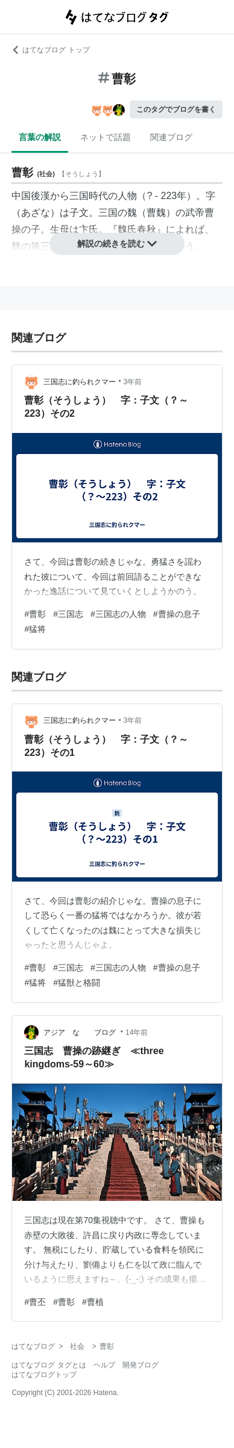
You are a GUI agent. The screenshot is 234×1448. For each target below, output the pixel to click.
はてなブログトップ (44, 1374)
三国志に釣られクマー (79, 382)
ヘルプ (104, 1365)
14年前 (136, 1032)
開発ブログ (140, 1365)
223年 (174, 196)
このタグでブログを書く (176, 109)
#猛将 (35, 629)
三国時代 (88, 196)
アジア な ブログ (80, 1032)
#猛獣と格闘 (76, 982)
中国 (21, 196)
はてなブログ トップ (50, 50)
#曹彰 (35, 614)
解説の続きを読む (117, 243)
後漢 (40, 196)
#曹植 (93, 1302)
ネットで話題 (105, 137)
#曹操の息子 (176, 614)
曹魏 (156, 212)
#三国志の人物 (118, 614)
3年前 (133, 382)
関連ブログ (171, 137)
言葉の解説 (40, 137)
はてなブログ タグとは (48, 1365)
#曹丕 (35, 1302)
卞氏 (88, 229)
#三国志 (68, 614)
